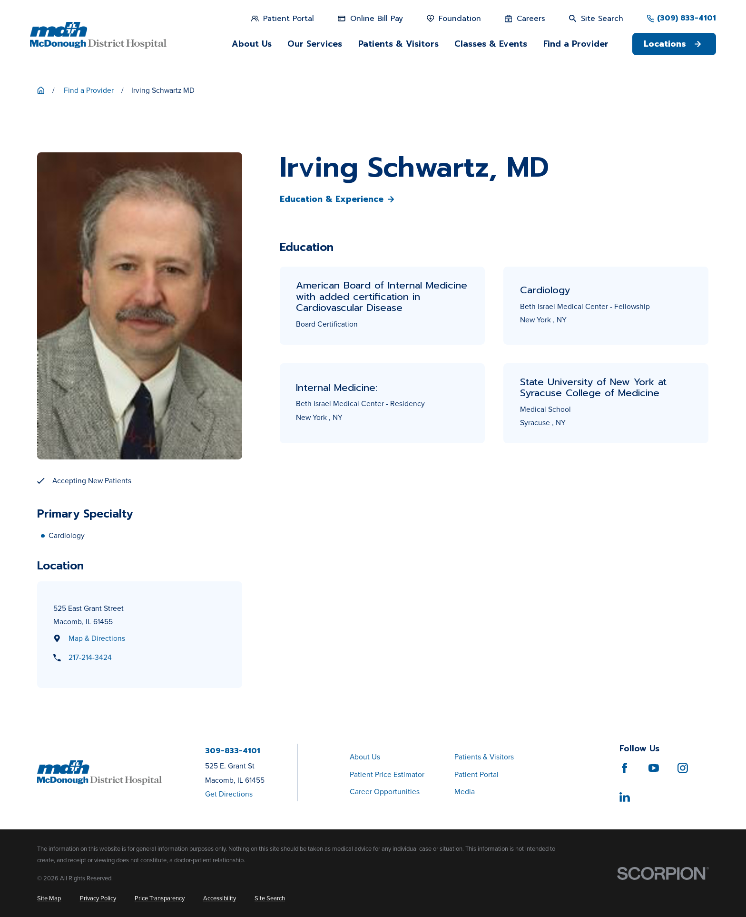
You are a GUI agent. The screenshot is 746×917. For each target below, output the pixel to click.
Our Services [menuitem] (314, 44)
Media (464, 791)
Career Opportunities (385, 791)
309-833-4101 (232, 751)
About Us (365, 756)
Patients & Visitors (484, 756)
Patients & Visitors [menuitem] (398, 44)
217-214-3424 (90, 657)
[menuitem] (49, 898)
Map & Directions (97, 637)
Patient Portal (476, 774)
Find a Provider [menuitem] (576, 44)
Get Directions (229, 793)
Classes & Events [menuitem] (490, 44)
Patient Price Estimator (387, 774)
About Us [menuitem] (252, 44)
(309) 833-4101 (686, 18)
